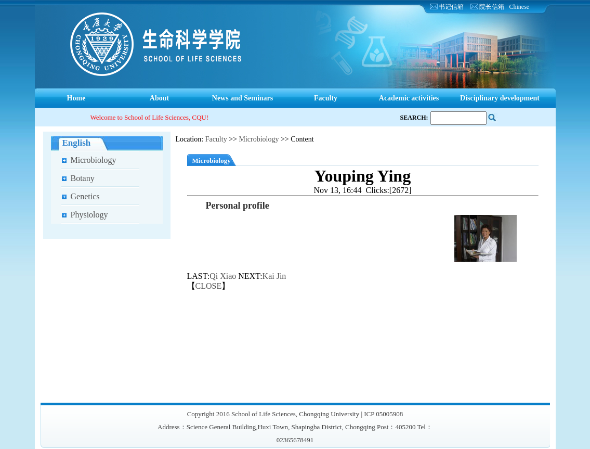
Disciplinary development (500, 98)
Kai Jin (274, 276)
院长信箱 (491, 6)
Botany (83, 178)
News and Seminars (242, 98)
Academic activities (409, 98)
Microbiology (93, 160)
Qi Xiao (222, 276)
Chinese (519, 6)
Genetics (85, 196)
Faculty (325, 98)
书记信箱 (451, 6)
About (159, 98)
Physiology (89, 214)
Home (76, 98)
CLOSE (208, 285)
